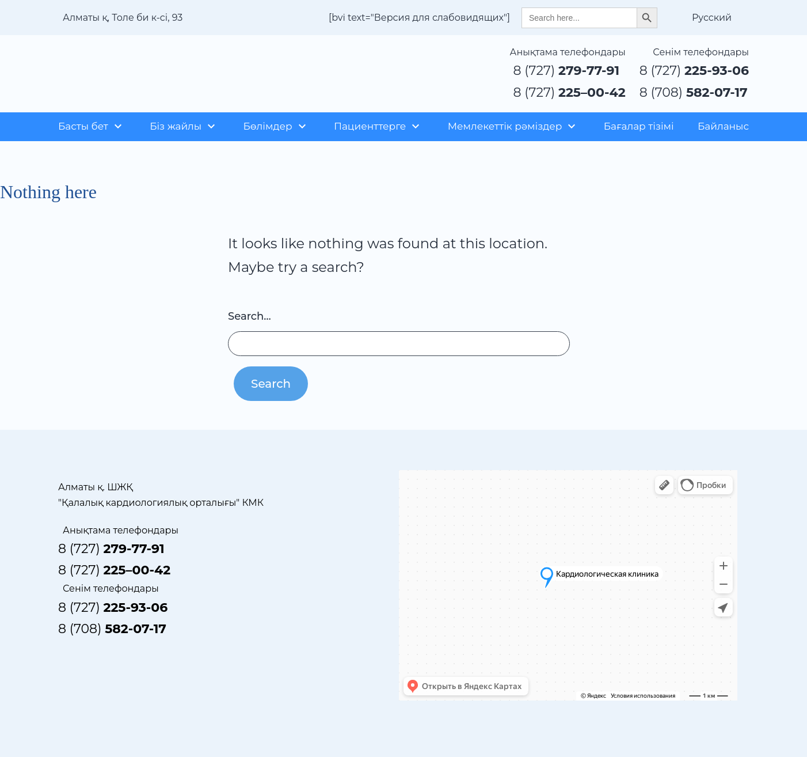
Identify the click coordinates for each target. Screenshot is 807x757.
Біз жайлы (175, 126)
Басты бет (83, 126)
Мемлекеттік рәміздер (505, 126)
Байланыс (723, 126)
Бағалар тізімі (639, 126)
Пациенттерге (370, 126)
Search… (249, 316)
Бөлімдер (267, 126)
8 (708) (693, 92)
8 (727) (566, 70)
